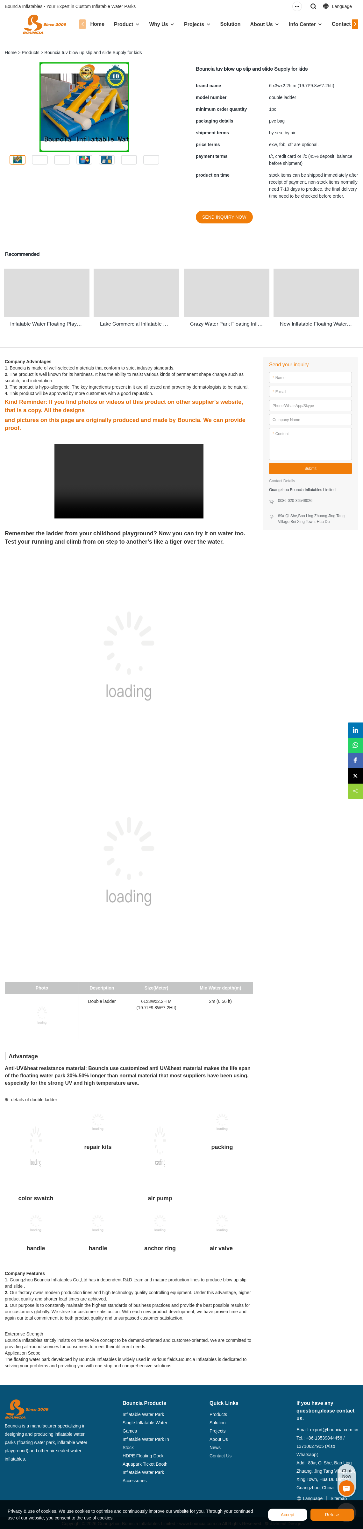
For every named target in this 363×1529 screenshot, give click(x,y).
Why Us (153, 24)
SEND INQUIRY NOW (224, 217)
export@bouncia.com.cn (334, 1428)
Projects (189, 24)
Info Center (297, 24)
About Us (256, 24)
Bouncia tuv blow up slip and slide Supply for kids (93, 52)
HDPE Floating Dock (143, 1454)
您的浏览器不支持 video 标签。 (128, 479)
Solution (225, 24)
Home (92, 24)
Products (30, 52)
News (215, 1445)
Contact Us (340, 24)
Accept (288, 1514)
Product (118, 24)
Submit (310, 467)
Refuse (332, 1514)
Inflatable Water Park (143, 1412)
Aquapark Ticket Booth (145, 1462)
